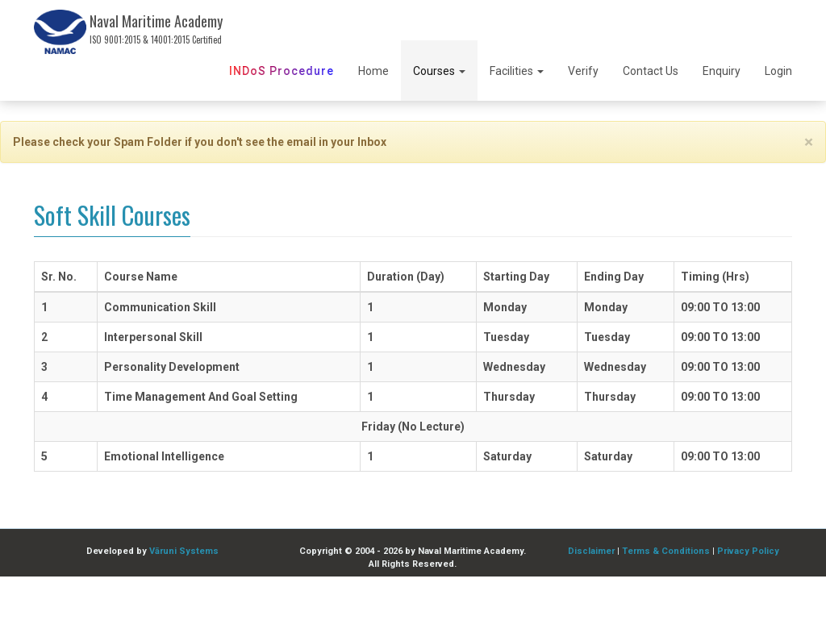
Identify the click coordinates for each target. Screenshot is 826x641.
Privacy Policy (748, 551)
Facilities (517, 71)
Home (373, 71)
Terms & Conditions (666, 551)
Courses (439, 71)
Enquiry (721, 71)
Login (778, 71)
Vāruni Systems (184, 551)
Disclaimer (591, 551)
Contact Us (650, 71)
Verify (583, 71)
